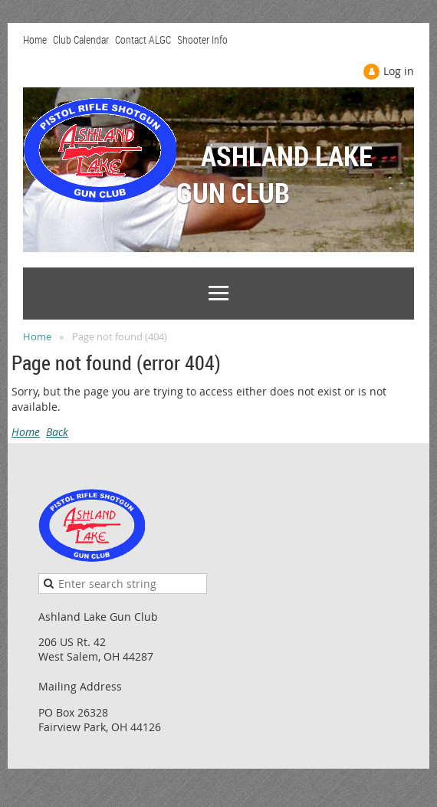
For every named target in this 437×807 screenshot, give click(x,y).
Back (57, 432)
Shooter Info (202, 39)
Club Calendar (81, 39)
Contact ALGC (143, 39)
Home (35, 39)
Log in (398, 71)
